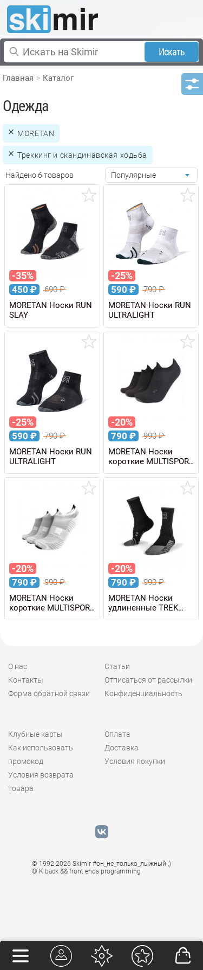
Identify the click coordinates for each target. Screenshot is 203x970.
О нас (17, 666)
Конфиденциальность (143, 693)
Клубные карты (35, 734)
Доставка (121, 747)
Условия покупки (134, 761)
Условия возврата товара (41, 781)
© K (86, 871)
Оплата (117, 734)
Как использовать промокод (40, 754)
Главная (18, 78)
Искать (172, 51)
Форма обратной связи (49, 693)
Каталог (58, 78)
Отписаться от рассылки (148, 680)
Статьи (117, 666)
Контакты (25, 680)
